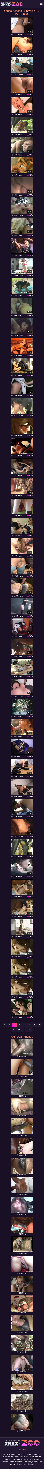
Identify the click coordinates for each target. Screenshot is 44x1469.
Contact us (22, 1449)
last (29, 1030)
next (20, 1030)
